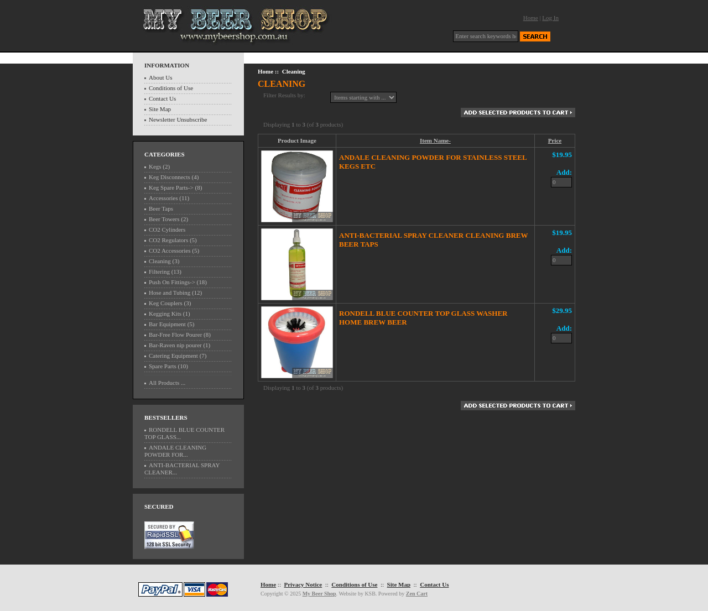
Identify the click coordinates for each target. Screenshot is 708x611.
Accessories (163, 198)
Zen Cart (417, 594)
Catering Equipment (173, 355)
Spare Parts (162, 366)
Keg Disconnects (169, 177)
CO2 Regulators (168, 240)
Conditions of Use (171, 88)
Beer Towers (164, 219)
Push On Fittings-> (172, 282)
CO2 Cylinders (167, 229)
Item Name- (435, 140)
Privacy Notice (303, 584)
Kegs (155, 166)
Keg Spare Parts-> (171, 187)
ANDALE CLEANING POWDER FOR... (175, 451)
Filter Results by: (284, 95)
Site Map (160, 109)
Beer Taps (161, 208)
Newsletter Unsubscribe (178, 119)
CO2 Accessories (169, 250)
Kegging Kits (165, 313)
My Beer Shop (319, 594)
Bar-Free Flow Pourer (175, 334)
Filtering (159, 271)
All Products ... (167, 382)
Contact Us (162, 98)
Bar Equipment (167, 324)
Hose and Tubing (169, 292)
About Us (160, 77)
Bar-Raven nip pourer (175, 345)
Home (530, 17)
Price (554, 140)
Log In (550, 17)
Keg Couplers (166, 303)
